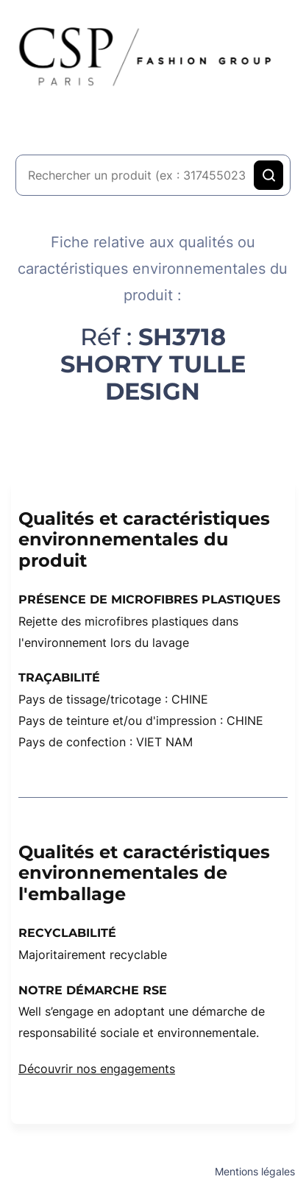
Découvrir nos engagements (96, 1068)
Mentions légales (255, 1171)
